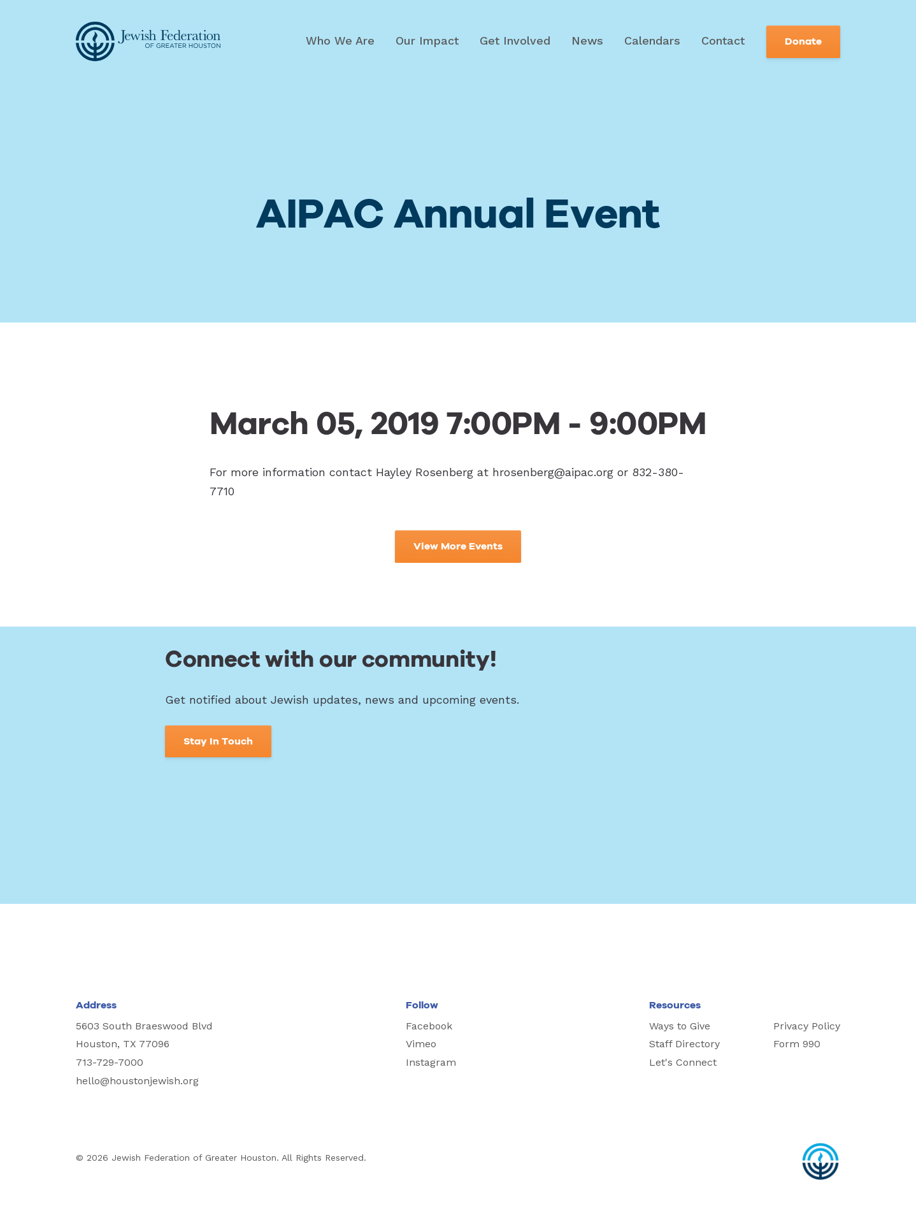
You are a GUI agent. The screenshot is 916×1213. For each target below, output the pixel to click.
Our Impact (427, 40)
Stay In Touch (218, 741)
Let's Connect (683, 1062)
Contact (723, 40)
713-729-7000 (109, 1062)
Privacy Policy (806, 1026)
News (587, 40)
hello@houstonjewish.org (137, 1081)
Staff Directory (684, 1044)
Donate (803, 41)
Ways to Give (679, 1026)
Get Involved (515, 40)
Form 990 (796, 1044)
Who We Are (340, 40)
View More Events (458, 546)
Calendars (652, 40)
